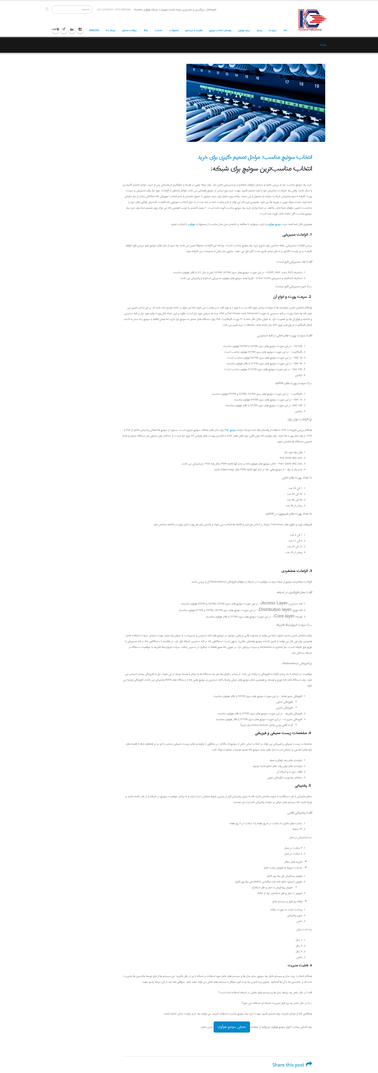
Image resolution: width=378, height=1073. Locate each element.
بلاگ (146, 30)
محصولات (174, 30)
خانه (286, 30)
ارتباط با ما (110, 30)
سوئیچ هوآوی (274, 224)
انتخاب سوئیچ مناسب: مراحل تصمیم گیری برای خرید (255, 157)
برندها (260, 30)
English (94, 30)
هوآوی (191, 224)
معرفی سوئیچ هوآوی (232, 1027)
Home (323, 45)
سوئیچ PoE (230, 430)
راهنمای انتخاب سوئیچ (220, 30)
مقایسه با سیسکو (194, 30)
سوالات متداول (129, 30)
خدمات (158, 30)
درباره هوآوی (244, 30)
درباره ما (273, 30)
